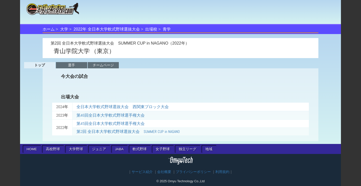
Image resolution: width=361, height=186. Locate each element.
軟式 (140, 149)
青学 (167, 29)
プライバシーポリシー (193, 172)
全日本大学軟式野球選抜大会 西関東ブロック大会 (122, 106)
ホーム (49, 29)
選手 (71, 65)
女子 (163, 149)
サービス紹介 (142, 172)
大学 (64, 29)
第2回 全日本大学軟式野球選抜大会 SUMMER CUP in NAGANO (128, 131)
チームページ (103, 65)
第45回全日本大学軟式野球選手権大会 (110, 123)
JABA (119, 149)
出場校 (151, 29)
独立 (187, 149)
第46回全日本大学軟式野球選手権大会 (110, 115)
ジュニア (99, 149)
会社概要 (164, 172)
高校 (53, 149)
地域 (208, 149)
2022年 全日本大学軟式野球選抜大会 (107, 29)
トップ (39, 65)
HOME (32, 149)
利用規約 (222, 172)
